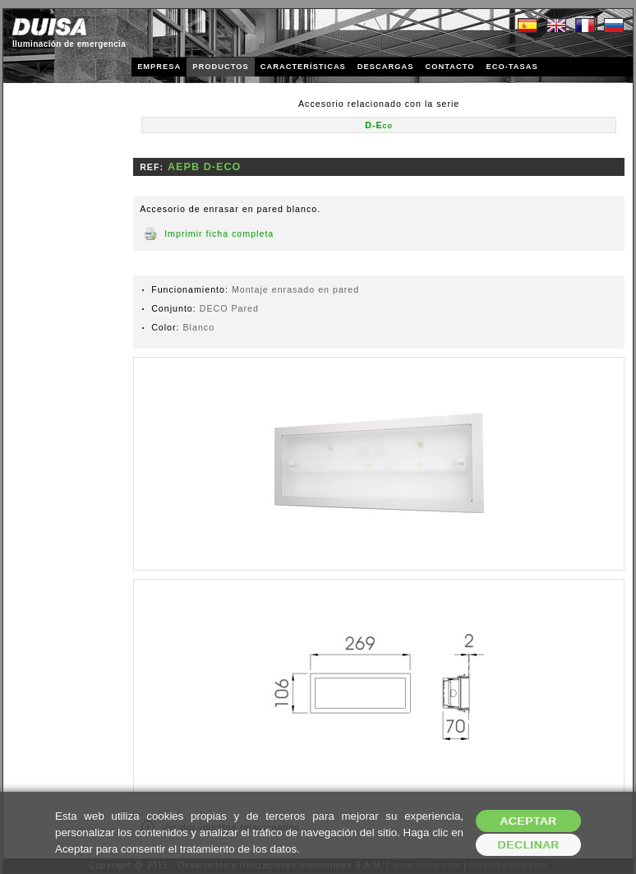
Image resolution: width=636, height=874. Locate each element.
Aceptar (528, 821)
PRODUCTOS (220, 66)
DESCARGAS (385, 66)
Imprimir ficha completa (219, 233)
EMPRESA (159, 66)
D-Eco (379, 125)
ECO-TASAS (511, 66)
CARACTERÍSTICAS (303, 66)
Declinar (528, 845)
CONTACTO (449, 66)
